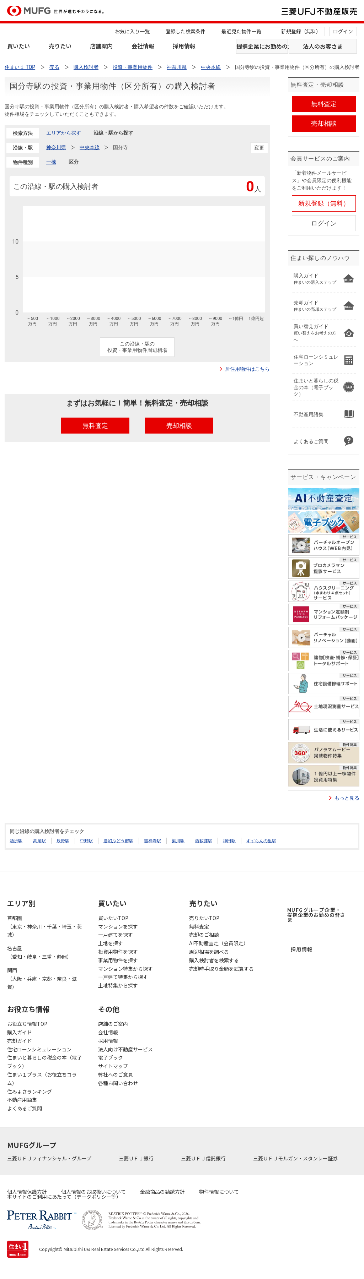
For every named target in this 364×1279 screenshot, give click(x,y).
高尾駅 (39, 840)
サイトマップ (113, 1066)
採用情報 (184, 46)
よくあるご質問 (24, 1108)
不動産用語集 (22, 1099)
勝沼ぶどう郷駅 (118, 840)
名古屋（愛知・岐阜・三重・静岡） (39, 952)
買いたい (18, 46)
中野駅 (86, 840)
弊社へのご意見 (115, 1074)
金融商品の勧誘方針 (162, 1191)
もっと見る (346, 798)
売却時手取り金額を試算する (221, 968)
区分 (74, 162)
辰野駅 (63, 840)
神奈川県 (56, 147)
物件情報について (219, 1191)
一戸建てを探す (115, 934)
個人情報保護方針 (27, 1191)
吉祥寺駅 (152, 840)
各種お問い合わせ (118, 1083)
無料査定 (199, 926)
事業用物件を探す (118, 960)
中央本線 (90, 147)
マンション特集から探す (125, 968)
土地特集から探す (118, 985)
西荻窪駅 (203, 840)
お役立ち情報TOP (27, 1023)
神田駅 (229, 840)
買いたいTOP (113, 917)
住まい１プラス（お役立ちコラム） (42, 1079)
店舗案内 (101, 46)
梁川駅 (178, 840)
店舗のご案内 (113, 1023)
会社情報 (143, 46)
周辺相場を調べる (209, 951)
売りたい (60, 46)
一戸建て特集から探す (123, 976)
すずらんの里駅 (261, 840)
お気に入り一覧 (132, 31)
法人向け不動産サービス (125, 1049)
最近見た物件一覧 (241, 31)
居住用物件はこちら (247, 369)
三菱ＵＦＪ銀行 (137, 1158)
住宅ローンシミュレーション (39, 1049)
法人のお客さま (323, 46)
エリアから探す (63, 133)
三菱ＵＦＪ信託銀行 (204, 1158)
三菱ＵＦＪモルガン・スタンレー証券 (296, 1158)
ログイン (343, 31)
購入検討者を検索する (214, 960)
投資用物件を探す (118, 951)
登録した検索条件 (185, 31)
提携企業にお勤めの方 (262, 46)
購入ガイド (19, 1032)
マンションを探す (118, 926)
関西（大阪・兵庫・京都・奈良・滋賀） (42, 979)
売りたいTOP (204, 917)
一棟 (51, 162)
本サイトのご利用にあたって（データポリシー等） (64, 1196)
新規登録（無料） (301, 31)
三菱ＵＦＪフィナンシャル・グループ (49, 1158)
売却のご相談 (204, 934)
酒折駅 (16, 840)
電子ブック (110, 1057)
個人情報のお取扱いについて (93, 1191)
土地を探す (110, 943)
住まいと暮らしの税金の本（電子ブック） (44, 1062)
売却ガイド (19, 1040)
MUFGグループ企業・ (316, 914)
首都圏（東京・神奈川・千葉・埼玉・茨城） (44, 926)
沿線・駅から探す (113, 133)
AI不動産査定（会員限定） (218, 943)
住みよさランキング (29, 1091)
